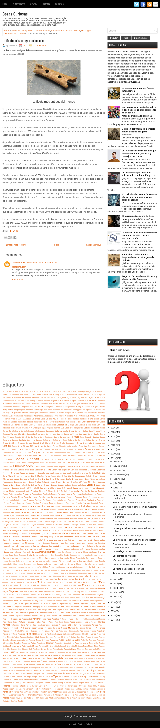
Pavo (100, 613)
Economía (100, 485)
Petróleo (55, 619)
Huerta (102, 537)
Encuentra (92, 494)
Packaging (36, 607)
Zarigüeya (6, 701)
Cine (20, 446)
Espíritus (18, 506)
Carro (56, 437)
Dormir (41, 485)
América (35, 403)
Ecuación (15, 488)
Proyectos (21, 634)
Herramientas (91, 530)
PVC (8, 637)
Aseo (85, 413)
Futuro (84, 518)
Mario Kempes (36, 576)
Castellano (6, 440)
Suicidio (6, 670)
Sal (96, 649)
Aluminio (101, 401)
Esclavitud (91, 500)
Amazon (17, 403)
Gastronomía (72, 521)
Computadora (47, 452)
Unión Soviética (60, 686)
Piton (56, 622)
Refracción (101, 640)
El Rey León (63, 491)
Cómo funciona (92, 449)
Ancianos (16, 407)
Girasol (82, 525)
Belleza (85, 421)
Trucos (47, 683)
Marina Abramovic (10, 576)
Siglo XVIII (11, 661)
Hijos (48, 534)
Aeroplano (36, 397)
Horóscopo (68, 537)
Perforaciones (84, 616)
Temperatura (17, 674)
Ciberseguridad (99, 443)
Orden (48, 604)
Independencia (8, 546)
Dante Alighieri (59, 467)
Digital (68, 479)
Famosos (69, 509)
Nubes (46, 601)
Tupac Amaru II (85, 683)
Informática (6, 549)
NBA (82, 595)
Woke (69, 698)
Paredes (102, 610)
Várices (29, 689)
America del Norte (49, 403)
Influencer (91, 546)
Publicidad (78, 634)
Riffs (4, 649)
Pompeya (77, 625)
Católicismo (57, 440)
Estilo (64, 506)
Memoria (18, 582)
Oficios (5, 604)
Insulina (94, 549)
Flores (39, 515)
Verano (29, 692)
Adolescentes (18, 397)
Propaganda (74, 631)
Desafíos (92, 470)
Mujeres (13, 591)
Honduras (34, 537)
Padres (44, 607)
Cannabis (83, 434)
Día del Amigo (50, 476)
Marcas (91, 573)
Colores (54, 449)
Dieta (52, 479)
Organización (73, 604)
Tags (126, 38)
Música (21, 33)
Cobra (75, 446)
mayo (116, 579)
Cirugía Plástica (30, 446)
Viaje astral (63, 692)
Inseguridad (57, 549)
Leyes (48, 564)
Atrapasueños (49, 416)
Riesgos (102, 646)
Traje (21, 680)
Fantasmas (78, 509)
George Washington (28, 525)
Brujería (49, 428)
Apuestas (90, 410)
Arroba (61, 413)
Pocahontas (45, 625)
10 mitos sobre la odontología (127, 535)
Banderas (83, 419)
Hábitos (102, 528)
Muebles (94, 588)
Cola (32, 449)
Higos (43, 534)
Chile (62, 443)
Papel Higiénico (58, 610)
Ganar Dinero (42, 521)
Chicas (56, 443)
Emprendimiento (65, 494)
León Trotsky (99, 561)
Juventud (56, 558)
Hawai (45, 531)
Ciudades (48, 446)
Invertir (59, 552)
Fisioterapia (19, 515)
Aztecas (27, 419)
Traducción (6, 680)
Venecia (93, 689)
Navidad (68, 594)
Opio (43, 604)
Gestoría (40, 525)
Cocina (13, 449)
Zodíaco (14, 701)
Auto (76, 416)
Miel (11, 585)
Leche (48, 561)
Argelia (9, 413)
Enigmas (78, 497)
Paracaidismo (81, 610)
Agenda (63, 397)
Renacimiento (69, 643)
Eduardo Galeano (64, 488)
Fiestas (66, 512)
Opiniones (36, 604)
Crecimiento (81, 459)
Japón (35, 555)
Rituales (25, 649)
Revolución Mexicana (74, 646)
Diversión (66, 482)
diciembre (118, 461)
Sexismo (19, 658)
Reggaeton (26, 643)
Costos (53, 459)
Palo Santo (84, 607)
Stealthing (18, 668)
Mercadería (48, 582)
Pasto (62, 613)
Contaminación (69, 455)
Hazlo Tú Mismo (56, 531)
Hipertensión (56, 534)
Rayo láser (81, 637)
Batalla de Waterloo (48, 422)
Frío (50, 518)
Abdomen (66, 391)
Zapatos (96, 698)
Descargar (33, 473)
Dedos (102, 467)
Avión (21, 419)
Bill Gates (38, 425)
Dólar (28, 485)
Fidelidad (58, 512)
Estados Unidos (37, 506)
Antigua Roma (98, 406)
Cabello (87, 428)
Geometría (16, 525)
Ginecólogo (74, 525)
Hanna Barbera (35, 531)
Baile (43, 419)
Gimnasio (57, 524)
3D (58, 391)
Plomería (29, 625)
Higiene (36, 534)
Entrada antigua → (95, 245)
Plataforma (15, 625)
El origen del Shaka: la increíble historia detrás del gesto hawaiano (138, 132)
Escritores (44, 503)
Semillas (67, 655)
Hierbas (24, 534)
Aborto (102, 391)
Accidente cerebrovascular (22, 394)
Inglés (41, 549)
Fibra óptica (48, 512)
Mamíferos (76, 570)
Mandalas (86, 570)
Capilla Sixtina (99, 434)
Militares (36, 585)
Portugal (101, 625)
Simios (68, 661)
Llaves (78, 564)
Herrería (101, 531)
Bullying (57, 428)
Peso (49, 619)
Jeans (47, 555)
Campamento (51, 434)
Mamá (69, 570)
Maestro (41, 570)
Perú (44, 619)
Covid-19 (72, 459)
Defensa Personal (9, 470)
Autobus (82, 416)
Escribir (36, 503)
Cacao (102, 428)
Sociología (49, 664)
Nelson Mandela (9, 598)
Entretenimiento (20, 500)
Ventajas (6, 692)
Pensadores (67, 616)
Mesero (56, 582)
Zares (102, 698)
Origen (92, 603)
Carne (36, 437)
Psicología (31, 634)
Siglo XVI (97, 658)
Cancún (75, 434)
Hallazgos (86, 30)
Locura (94, 564)
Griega (45, 527)
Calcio (23, 431)
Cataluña (22, 440)
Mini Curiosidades (48, 585)
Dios (87, 479)
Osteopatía (26, 607)
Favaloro (101, 509)
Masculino (67, 576)
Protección (6, 634)
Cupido (5, 467)
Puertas (93, 634)
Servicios (5, 658)
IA (39, 540)
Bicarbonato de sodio (19, 425)
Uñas (90, 686)
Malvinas (61, 570)
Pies (4, 622)
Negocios (101, 594)
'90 (12, 391)
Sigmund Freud (30, 661)
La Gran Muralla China (92, 558)
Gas (58, 521)
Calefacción (40, 431)
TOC (61, 677)
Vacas (15, 689)
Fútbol (78, 518)
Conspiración (20, 455)
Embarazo (92, 491)
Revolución (44, 646)
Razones (95, 637)
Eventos (102, 506)
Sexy (66, 658)
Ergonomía (56, 500)
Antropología (38, 410)
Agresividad (71, 397)
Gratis (32, 528)
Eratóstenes (47, 500)
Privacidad (90, 628)
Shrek (71, 658)
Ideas (51, 540)
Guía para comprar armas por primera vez (133, 491)
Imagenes (6, 543)
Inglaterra (33, 549)
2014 (21, 391)
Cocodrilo (20, 449)
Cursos (37, 466)
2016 (30, 391)
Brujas (43, 428)
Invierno (78, 552)
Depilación (39, 470)
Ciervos (15, 446)
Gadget (90, 518)
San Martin (49, 652)
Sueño (102, 667)
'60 (3, 391)
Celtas (88, 440)
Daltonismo (48, 467)
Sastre (84, 652)
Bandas (76, 419)
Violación (92, 695)
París (12, 613)
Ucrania (42, 686)
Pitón (61, 622)
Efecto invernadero (16, 491)
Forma (83, 515)
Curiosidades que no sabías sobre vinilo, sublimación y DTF (138, 174)
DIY (80, 482)
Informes (15, 549)
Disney (59, 482)
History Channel (87, 534)
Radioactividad (33, 637)
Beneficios (94, 421)
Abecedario (75, 391)
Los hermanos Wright (36, 567)
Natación (26, 595)
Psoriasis (69, 634)
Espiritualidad (8, 506)
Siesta (76, 658)
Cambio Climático (18, 434)
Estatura (58, 506)
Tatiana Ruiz (18, 262)
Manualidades (20, 573)
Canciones (68, 434)
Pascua (48, 613)
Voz (46, 698)
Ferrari (39, 512)
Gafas (96, 518)
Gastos (63, 522)
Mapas (30, 573)
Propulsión (101, 631)
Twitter (35, 686)
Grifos (50, 528)
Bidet (31, 425)
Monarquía (20, 588)
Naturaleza (50, 594)
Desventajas (83, 473)
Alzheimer (7, 403)
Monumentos (58, 588)
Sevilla (12, 658)
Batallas (60, 422)
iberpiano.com (19, 267)
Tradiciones (93, 677)
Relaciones (41, 643)
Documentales (9, 485)
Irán (90, 552)
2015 (26, 391)
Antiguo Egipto (19, 410)
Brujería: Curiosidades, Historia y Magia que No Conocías (139, 277)
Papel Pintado (70, 610)
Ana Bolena (100, 404)
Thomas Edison (8, 677)
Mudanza (86, 588)
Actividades (81, 394)
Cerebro (13, 443)
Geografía (6, 524)
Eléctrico (84, 491)
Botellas (6, 428)
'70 (6, 391)
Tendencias (28, 673)
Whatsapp (53, 698)
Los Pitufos (49, 567)
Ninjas (72, 598)
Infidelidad (74, 546)
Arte (74, 412)
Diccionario (24, 479)
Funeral (66, 518)
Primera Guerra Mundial (64, 628)
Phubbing (72, 619)
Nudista (59, 601)
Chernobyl (49, 443)
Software (58, 664)
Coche (95, 446)
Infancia (65, 546)
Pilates (9, 622)
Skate (103, 661)
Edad (36, 488)
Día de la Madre (95, 473)
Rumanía (67, 649)
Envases (30, 500)
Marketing (47, 576)
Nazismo (76, 595)
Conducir (91, 452)
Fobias (63, 515)
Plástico (6, 625)
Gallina (16, 522)
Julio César (39, 558)
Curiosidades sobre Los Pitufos (128, 564)
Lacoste (12, 561)
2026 (113, 427)
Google (5, 528)
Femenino (15, 512)
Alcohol (47, 401)
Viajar (55, 692)
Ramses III (58, 637)
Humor (18, 540)
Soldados (68, 664)
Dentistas (29, 470)
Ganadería (31, 522)
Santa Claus (76, 652)
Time (51, 677)
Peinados (27, 616)
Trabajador (74, 677)
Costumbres (62, 459)
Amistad (84, 404)
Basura (30, 422)
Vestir (43, 692)
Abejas (83, 391)
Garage (52, 522)
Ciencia (33, 4)
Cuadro (48, 462)
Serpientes (100, 655)
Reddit (61, 640)
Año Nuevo (48, 410)
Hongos (51, 537)
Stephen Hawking (29, 668)
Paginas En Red (85, 724)
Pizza (66, 622)
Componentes (12, 452)
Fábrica (53, 509)
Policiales (62, 625)
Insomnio (66, 549)
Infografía (100, 546)
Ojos (15, 604)
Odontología (94, 601)
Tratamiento (8, 683)
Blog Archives (141, 38)
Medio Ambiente (80, 579)
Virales (5, 698)
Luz (103, 567)
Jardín (41, 555)
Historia (46, 4)
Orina (98, 604)
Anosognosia (49, 407)
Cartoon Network (66, 437)
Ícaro (46, 540)
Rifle (8, 649)
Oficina (102, 601)
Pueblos (86, 634)
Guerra (68, 527)
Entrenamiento (8, 500)
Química (15, 637)
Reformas (92, 640)
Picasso (79, 619)
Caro (42, 437)
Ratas (73, 637)
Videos (101, 692)
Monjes (28, 588)
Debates (85, 467)
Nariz (14, 594)
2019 (113, 458)
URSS (95, 686)
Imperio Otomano (43, 543)
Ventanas (15, 692)
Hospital (83, 537)
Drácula (47, 485)
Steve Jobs (40, 668)
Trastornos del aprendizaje (94, 680)
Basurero (37, 422)
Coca (81, 446)
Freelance (34, 518)
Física (102, 512)
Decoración (94, 466)
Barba (96, 419)
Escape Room (81, 500)
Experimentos (19, 509)
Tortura (66, 677)
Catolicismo (47, 440)
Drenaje (54, 485)
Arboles (97, 409)
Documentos (21, 485)
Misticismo (68, 585)
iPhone (85, 552)
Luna (99, 567)
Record (32, 640)
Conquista (100, 452)
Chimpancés (71, 443)
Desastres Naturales (10, 473)
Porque (95, 625)
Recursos (54, 640)
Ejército (42, 491)
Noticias (18, 600)
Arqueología (33, 413)
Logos (4, 567)
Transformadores (31, 680)
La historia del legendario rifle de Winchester (134, 540)
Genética (93, 522)
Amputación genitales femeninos (129, 573)
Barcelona (6, 422)
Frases (27, 518)
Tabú (57, 671)
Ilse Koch (78, 540)
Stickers (48, 668)
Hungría (25, 540)
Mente (40, 582)
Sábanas (80, 649)
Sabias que (90, 649)
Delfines (21, 470)
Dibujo (102, 476)
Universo (82, 686)
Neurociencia (32, 598)
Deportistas (56, 470)
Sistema (87, 661)
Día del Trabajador (76, 476)
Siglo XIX (89, 658)
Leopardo (27, 564)
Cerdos (5, 443)
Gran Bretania (23, 528)
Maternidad (100, 576)
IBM (42, 540)
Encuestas (101, 494)
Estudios (86, 506)
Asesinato (92, 412)
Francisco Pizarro (17, 518)
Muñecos (39, 591)
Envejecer (38, 500)
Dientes (45, 479)
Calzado (96, 431)
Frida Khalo (43, 518)
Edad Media (43, 488)
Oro (103, 604)
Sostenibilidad (8, 668)
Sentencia (80, 655)
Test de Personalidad (68, 673)
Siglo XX (19, 661)
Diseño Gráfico (35, 482)
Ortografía (18, 607)
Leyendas (41, 564)
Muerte (101, 588)
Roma (43, 649)
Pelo (48, 616)
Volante (41, 698)
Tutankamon (25, 686)
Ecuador (23, 488)
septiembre (119, 474)
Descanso (24, 473)
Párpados (30, 613)
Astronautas (28, 416)
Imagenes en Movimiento (23, 543)
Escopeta (20, 503)
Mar (66, 573)
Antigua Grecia (83, 406)
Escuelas (60, 503)
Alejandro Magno (68, 400)
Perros (102, 616)
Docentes (101, 482)
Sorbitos (95, 664)
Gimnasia (48, 525)
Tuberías (67, 683)
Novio (41, 601)
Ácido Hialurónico (68, 394)
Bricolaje (36, 428)
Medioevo (92, 579)
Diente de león (35, 479)
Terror (43, 673)
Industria (35, 546)
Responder (17, 279)
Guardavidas (59, 528)
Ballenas (60, 419)
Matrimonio (6, 579)
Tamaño (72, 671)
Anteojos (59, 407)
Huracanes (33, 540)
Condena (74, 452)
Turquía (15, 686)
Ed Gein (30, 488)
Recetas (102, 637)
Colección (38, 449)
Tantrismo (80, 671)
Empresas (77, 494)
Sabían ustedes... (120, 350)
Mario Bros (23, 576)
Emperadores (37, 494)
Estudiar (76, 506)
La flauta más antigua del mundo (23, 40)
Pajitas (67, 607)
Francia (5, 518)
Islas (11, 555)
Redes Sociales (72, 640)
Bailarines (36, 419)
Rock (30, 649)
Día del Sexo (62, 476)
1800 (16, 391)
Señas (87, 655)
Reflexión (84, 640)
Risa (19, 649)
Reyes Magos (88, 646)
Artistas (79, 413)
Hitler (96, 534)
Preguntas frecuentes (11, 628)
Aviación (14, 419)
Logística (101, 564)
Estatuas (50, 506)
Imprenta (54, 543)
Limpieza (62, 564)
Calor (91, 431)
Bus (62, 428)
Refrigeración (7, 643)
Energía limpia (31, 497)
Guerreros (77, 527)
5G (61, 391)
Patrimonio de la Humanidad (86, 613)
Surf (52, 671)
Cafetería (16, 431)
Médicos (67, 579)
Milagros (28, 585)
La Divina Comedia (75, 558)
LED (59, 561)
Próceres (5, 631)
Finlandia (95, 512)
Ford (69, 515)
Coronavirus (8, 459)
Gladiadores (91, 524)
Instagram (75, 549)
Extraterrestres (43, 509)
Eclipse (83, 485)
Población (37, 625)
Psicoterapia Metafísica (45, 634)
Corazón (90, 455)
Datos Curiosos (73, 466)
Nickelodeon (42, 598)
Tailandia (64, 671)
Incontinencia (91, 543)
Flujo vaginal (55, 515)
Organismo (63, 604)
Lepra (34, 564)
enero (116, 596)
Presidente (48, 628)
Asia (11, 416)
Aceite (44, 394)
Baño (90, 419)
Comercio (72, 449)
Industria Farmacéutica (51, 546)
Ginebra (65, 525)
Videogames (80, 692)
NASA (19, 595)
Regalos (17, 643)
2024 (113, 436)
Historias (75, 533)
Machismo (11, 570)
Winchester (61, 698)
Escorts (28, 503)
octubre (117, 470)
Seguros (30, 655)
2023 (113, 440)
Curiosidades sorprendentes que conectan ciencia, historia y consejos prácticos (139, 153)
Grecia (38, 528)
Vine (76, 695)
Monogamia (36, 588)
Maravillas (82, 573)
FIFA (72, 512)
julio (116, 483)
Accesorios (6, 394)
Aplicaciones (66, 410)
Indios (27, 546)
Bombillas (101, 425)
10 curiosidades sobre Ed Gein (138, 216)
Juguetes (14, 558)
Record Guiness (42, 640)
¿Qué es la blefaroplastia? (125, 560)
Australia (69, 416)
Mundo (31, 591)
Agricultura (82, 397)
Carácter (10, 437)
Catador (15, 440)
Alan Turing (30, 401)
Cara (4, 437)
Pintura (21, 622)
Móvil (79, 588)
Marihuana (100, 573)
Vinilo (81, 695)
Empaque (27, 494)
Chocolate (87, 443)
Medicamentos (47, 579)
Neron (18, 598)
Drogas (61, 485)
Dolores (34, 485)
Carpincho (48, 437)
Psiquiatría (60, 634)
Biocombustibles (49, 425)
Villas (64, 695)
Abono (97, 391)
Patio (73, 613)
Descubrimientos (45, 473)
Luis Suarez (79, 567)
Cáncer (60, 434)
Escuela (52, 503)
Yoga (74, 698)
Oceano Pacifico (81, 600)
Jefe (52, 555)
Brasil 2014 (27, 428)
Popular (114, 38)
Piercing (89, 619)
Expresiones (31, 509)
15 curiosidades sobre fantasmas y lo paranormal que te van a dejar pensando (139, 197)
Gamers (23, 522)
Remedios (58, 643)
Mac (4, 570)
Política (70, 625)
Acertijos (57, 394)
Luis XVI (88, 567)
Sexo (24, 658)
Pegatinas (19, 616)
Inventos (51, 552)
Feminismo (26, 512)
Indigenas (19, 546)
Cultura (101, 462)
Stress (62, 668)
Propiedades (84, 631)
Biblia (102, 422)
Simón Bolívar (77, 661)
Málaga (54, 570)
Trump (60, 683)
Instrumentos (10, 33)
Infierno (83, 546)
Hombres (15, 536)
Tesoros (49, 674)
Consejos (59, 4)
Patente (67, 613)
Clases (55, 446)
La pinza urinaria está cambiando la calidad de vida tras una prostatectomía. (139, 235)
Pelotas (54, 616)
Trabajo (83, 676)
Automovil (91, 415)
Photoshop (64, 619)
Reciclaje (6, 640)
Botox (13, 428)
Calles (85, 431)
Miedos (5, 585)
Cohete (27, 449)
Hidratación (7, 534)
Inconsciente (80, 543)
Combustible (63, 449)
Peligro (43, 616)
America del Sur (66, 404)
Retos (35, 646)
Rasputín (67, 637)
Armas (25, 412)
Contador (57, 455)
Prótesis (14, 634)
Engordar (70, 497)
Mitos (85, 585)
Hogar (102, 533)
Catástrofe (31, 440)
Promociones (63, 631)
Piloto (15, 622)
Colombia (46, 449)
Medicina (58, 579)
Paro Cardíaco (20, 613)
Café (10, 431)
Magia (47, 570)
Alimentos (92, 400)
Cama (102, 431)
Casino (96, 437)
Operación (28, 604)
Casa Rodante (86, 437)
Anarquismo (7, 407)
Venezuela (101, 689)
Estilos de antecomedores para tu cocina (132, 502)
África (56, 397)
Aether (43, 397)
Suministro (20, 671)
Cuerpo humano (80, 462)
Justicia (48, 558)
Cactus (5, 431)
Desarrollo (101, 470)
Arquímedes (43, 413)
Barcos (14, 422)
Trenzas (30, 683)
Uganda (49, 686)
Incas (62, 543)
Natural (41, 594)
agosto (117, 479)
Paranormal (93, 610)
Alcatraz (39, 401)
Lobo (89, 564)
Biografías (62, 424)
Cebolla (71, 440)
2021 (50, 391)
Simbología (52, 661)
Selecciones (39, 655)
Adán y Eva (91, 394)
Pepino (75, 616)
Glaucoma (101, 525)
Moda (102, 585)
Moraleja (67, 588)
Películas (36, 616)
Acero (49, 394)
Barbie (102, 419)
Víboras (71, 692)
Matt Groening (18, 579)
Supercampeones (32, 671)
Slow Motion (17, 664)
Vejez (87, 689)
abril (116, 583)
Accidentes (37, 394)
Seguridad (21, 655)
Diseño (25, 482)
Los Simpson (60, 567)
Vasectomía (37, 689)
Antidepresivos (69, 407)
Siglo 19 (82, 658)
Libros (54, 564)
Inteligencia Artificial (22, 552)
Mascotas (57, 576)
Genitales (101, 522)
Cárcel (24, 437)
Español (94, 503)
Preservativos (37, 628)
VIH (52, 695)
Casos (102, 437)
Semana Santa (51, 655)
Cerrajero (21, 443)
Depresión (66, 470)
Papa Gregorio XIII (20, 610)
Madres (27, 570)
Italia (29, 555)
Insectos (47, 549)
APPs (83, 410)
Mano (102, 570)
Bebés (71, 422)
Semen (61, 655)
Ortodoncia (7, 607)
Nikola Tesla (64, 598)
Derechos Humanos (79, 470)
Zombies (21, 701)
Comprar (36, 452)
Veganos (53, 689)
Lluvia (84, 564)
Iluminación (87, 540)
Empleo (54, 494)
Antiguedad (27, 30)
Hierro (30, 534)
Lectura (54, 561)
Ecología (91, 485)
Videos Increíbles (29, 695)
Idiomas (57, 540)
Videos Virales (43, 695)
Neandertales (90, 595)
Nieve (50, 598)
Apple (78, 410)
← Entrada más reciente (15, 245)
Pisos (50, 622)
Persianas (6, 619)
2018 (40, 391)
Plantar (94, 622)
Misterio (59, 585)
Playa (22, 625)
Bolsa (94, 425)
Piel (84, 619)
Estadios (25, 506)
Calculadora (31, 431)
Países (61, 607)
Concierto (66, 452)
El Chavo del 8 (52, 491)
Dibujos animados (10, 479)
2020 (46, 391)
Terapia (37, 674)
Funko (72, 518)
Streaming (56, 668)
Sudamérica (88, 668)
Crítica (23, 463)
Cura (10, 467)
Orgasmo (84, 604)
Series (92, 655)
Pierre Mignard (99, 619)
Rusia (73, 649)
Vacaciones (7, 689)
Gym (96, 528)
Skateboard (6, 664)
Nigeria (56, 598)
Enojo (85, 497)
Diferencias (60, 479)
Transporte (43, 680)
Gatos (81, 522)
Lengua (75, 561)
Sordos (102, 664)
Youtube (80, 698)
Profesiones (35, 631)
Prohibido (54, 631)
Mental (33, 582)
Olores (20, 604)
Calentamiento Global (64, 431)
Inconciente (69, 543)
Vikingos (58, 695)
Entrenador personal (96, 497)
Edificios (53, 488)
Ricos (96, 646)
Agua (91, 397)
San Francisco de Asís (35, 652)
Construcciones (34, 455)
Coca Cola (88, 446)
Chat (42, 443)
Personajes (16, 619)
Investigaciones (68, 552)
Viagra (49, 692)
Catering (39, 440)
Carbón (18, 437)
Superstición (45, 671)
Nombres (94, 597)
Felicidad (6, 512)
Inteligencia (7, 552)
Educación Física (88, 488)
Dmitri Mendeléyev (89, 482)
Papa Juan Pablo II (35, 610)
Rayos (88, 637)
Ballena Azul (51, 419)
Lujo (94, 567)
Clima (70, 446)
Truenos (53, 683)
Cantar (90, 434)
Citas (40, 446)
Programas (45, 631)
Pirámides (30, 622)
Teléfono (101, 670)
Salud (12, 652)
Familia (61, 509)
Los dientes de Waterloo (124, 556)
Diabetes (89, 476)
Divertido (74, 482)
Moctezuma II (93, 585)
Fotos (99, 515)
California (78, 431)
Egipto (27, 491)
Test (55, 673)
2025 (55, 391)
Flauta (77, 30)
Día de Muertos (37, 476)
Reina (33, 643)
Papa (10, 610)
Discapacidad (7, 482)
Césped (36, 443)
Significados (42, 661)
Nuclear (52, 601)
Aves (98, 416)
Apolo (73, 410)
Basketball (22, 422)
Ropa (55, 649)
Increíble (101, 543)
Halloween (24, 531)
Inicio (5, 4)
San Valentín (60, 652)
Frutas (54, 518)
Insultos (102, 549)
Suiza (13, 671)
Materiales (90, 576)
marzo (117, 588)
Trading (102, 677)
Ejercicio (34, 491)
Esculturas (70, 503)
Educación (76, 488)
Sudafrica (79, 668)
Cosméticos (45, 459)
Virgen (12, 698)
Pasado (42, 613)
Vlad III (35, 698)
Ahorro (97, 397)
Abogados (90, 391)
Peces (4, 616)
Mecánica (35, 579)
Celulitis (101, 440)
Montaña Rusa (46, 588)
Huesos (5, 540)
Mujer (5, 591)
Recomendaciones (19, 640)
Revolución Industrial (58, 646)
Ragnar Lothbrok (46, 637)
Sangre (68, 652)
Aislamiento (19, 401)
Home (6, 30)
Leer (63, 561)
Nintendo (79, 598)
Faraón (88, 509)
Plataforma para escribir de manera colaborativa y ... (129, 545)
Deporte (47, 470)
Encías (85, 494)
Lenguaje (83, 561)
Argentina (16, 412)
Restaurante (15, 646)
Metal (71, 582)
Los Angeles (22, 567)
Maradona (73, 573)
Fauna (94, 509)
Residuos (6, 646)
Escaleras (72, 500)
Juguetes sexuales (26, 558)
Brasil (18, 428)
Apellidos (56, 410)
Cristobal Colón (14, 463)
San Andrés (20, 652)
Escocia (13, 503)
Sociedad (40, 664)
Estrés (69, 506)
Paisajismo (52, 607)
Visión (23, 698)
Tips (55, 676)
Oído (10, 604)
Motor (73, 588)
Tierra (40, 677)
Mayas (27, 579)
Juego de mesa (98, 555)
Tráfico (15, 680)
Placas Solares (76, 622)
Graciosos (13, 528)
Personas (37, 619)
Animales (38, 406)
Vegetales (60, 689)
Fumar (60, 518)
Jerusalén (59, 555)
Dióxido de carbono (97, 479)
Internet (42, 552)
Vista (28, 698)
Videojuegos (92, 692)
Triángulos (38, 683)
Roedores (36, 649)
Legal (68, 561)
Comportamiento (24, 452)
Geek (87, 521)
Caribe (30, 437)
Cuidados (93, 462)
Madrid (34, 570)
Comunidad (58, 452)
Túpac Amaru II (98, 683)
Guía (84, 528)
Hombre (6, 536)
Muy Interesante (83, 592)
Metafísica (64, 582)
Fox (103, 515)
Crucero (41, 463)
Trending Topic (20, 683)
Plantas (101, 622)
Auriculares (59, 416)
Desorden (74, 473)
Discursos (18, 482)
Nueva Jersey (68, 601)
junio (116, 487)
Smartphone (29, 664)
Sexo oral (42, 658)
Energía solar (44, 497)
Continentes (81, 455)
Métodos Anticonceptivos (85, 582)
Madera (19, 570)
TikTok (45, 677)
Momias (12, 588)
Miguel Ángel (19, 585)
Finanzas (86, 512)
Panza (5, 610)
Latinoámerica (38, 561)
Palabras (75, 607)
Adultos (28, 397)
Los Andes (12, 567)
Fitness (27, 515)
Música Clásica (69, 592)
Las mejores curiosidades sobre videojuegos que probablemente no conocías (139, 110)
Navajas (59, 595)
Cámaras (6, 434)
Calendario (50, 431)
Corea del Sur (99, 455)
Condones (83, 452)
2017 (35, 391)
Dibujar (96, 476)
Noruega (101, 598)
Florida (46, 515)
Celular (95, 440)
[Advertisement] (53, 358)
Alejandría (55, 401)
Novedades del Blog (30, 601)
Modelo (5, 588)
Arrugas (68, 413)
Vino (86, 695)
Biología (71, 425)
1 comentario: (39, 45)
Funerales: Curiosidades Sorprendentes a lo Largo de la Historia (138, 257)
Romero (49, 649)
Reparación (93, 643)
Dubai (67, 485)
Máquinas (38, 573)
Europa (69, 30)
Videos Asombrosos (11, 695)
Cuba (54, 463)
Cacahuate (95, 428)
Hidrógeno (16, 534)
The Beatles (100, 674)
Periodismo (94, 616)
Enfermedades (58, 497)
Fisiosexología (8, 515)
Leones (20, 564)
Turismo (6, 686)
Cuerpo (69, 462)
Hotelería (95, 537)
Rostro (60, 649)
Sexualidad (59, 658)
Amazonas (26, 404)
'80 (9, 391)
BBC (66, 422)
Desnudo (66, 473)
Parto (36, 613)
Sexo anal (32, 658)
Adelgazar (101, 394)
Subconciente (70, 668)
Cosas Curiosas (15, 14)
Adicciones (6, 397)
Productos (25, 631)
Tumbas (75, 683)
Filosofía (78, 512)
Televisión (6, 673)
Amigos (77, 404)
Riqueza (14, 649)
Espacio (79, 503)
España (86, 503)
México (101, 582)
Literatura (71, 564)
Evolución (6, 509)
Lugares (70, 567)
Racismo (23, 637)
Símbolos (61, 661)
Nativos (33, 595)
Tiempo (34, 677)
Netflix (23, 598)
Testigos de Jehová (87, 674)
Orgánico (54, 604)
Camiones (40, 434)
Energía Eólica (17, 497)
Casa (76, 437)
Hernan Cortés (78, 531)
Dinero (75, 479)
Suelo (95, 667)
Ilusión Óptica (99, 540)
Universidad (72, 686)
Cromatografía (32, 463)
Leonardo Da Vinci (9, 564)
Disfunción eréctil (49, 482)
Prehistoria (25, 628)
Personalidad (27, 619)
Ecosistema (7, 488)
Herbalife (68, 531)
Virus (18, 698)
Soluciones (79, 664)
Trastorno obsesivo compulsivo (69, 680)
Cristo (5, 462)
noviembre (119, 466)
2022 (113, 445)
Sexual (50, 658)
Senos (74, 655)
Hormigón (59, 537)
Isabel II (95, 552)
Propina (93, 631)
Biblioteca (6, 425)
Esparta (102, 503)
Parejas (6, 612)
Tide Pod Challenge (22, 677)
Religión (50, 643)
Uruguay (101, 686)
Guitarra (90, 528)
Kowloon (63, 558)
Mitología (77, 585)
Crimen (89, 459)
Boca (88, 425)
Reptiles (102, 643)
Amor (91, 403)
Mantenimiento (8, 573)
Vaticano (45, 689)
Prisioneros (80, 628)
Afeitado (50, 397)
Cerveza (29, 443)
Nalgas (94, 592)
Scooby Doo (92, 652)
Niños (86, 597)
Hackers (5, 531)
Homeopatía (25, 537)
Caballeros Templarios (74, 428)
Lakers (19, 561)
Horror (76, 537)
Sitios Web (95, 661)
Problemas (100, 628)
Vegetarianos (70, 689)
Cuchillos (61, 462)
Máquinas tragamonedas (54, 573)
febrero (117, 592)
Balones (68, 419)
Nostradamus (7, 601)
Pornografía (86, 625)
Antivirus (29, 410)
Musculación (49, 592)
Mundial (23, 591)
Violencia (101, 695)
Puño (4, 637)
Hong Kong (43, 537)
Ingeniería (24, 549)
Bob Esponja (80, 425)
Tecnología (91, 670)
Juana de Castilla (77, 555)
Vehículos (80, 689)
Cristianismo (99, 459)
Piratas (38, 622)
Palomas (93, 607)
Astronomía (38, 416)
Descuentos (57, 473)
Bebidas (77, 422)
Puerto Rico (100, 634)
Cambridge (31, 434)
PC (103, 613)
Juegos (5, 558)
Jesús (66, 555)
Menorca (26, 582)
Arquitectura (53, 413)
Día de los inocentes (22, 476)
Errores (64, 500)
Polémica (54, 625)
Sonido (88, 664)
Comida (80, 449)
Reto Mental (27, 646)
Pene (60, 616)
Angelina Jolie (27, 407)
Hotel (89, 537)
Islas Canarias (20, 555)
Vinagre (71, 695)
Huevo (11, 540)
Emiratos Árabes (15, 494)
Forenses (75, 515)
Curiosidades (19, 4)
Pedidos (11, 616)
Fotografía (91, 515)
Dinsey (81, 479)
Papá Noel (47, 610)
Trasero (52, 680)
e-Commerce (75, 485)
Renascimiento (81, 643)
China (79, 443)
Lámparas (26, 561)
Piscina (45, 622)
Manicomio (94, 570)
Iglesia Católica (68, 540)
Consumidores (47, 455)
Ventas (23, 692)
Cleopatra (62, 446)
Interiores (34, 552)
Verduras (36, 692)
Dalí (42, 467)
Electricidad (74, 491)
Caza (65, 440)
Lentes (91, 561)
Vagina (22, 689)
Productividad (15, 631)
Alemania (15, 30)
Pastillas (56, 613)
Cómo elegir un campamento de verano (132, 551)
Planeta (86, 622)
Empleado (46, 494)
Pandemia (101, 607)
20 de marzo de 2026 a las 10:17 (41, 262)
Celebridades (80, 440)
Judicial (88, 555)
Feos (34, 512)
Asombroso (18, 416)
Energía (6, 497)
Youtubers (88, 698)
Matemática (78, 576)
